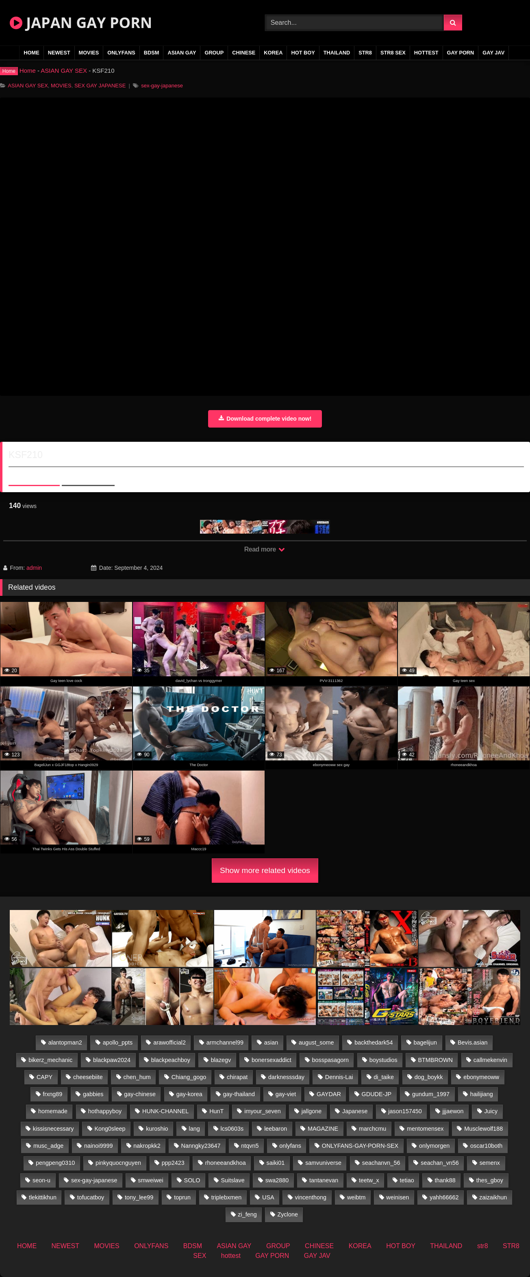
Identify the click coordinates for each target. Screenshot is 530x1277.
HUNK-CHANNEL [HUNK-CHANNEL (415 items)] (165, 1111)
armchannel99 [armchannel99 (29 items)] (224, 1042)
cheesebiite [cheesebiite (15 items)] (88, 1077)
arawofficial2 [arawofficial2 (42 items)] (169, 1042)
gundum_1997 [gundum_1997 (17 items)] (431, 1094)
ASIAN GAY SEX (64, 70)
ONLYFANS (121, 53)
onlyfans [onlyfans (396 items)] (290, 1145)
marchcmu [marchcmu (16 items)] (372, 1128)
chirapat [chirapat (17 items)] (237, 1077)
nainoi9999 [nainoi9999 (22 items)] (98, 1145)
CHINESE (243, 53)
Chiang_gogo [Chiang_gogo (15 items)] (189, 1077)
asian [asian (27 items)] (271, 1042)
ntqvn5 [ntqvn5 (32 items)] (249, 1145)
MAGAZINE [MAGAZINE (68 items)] (323, 1128)
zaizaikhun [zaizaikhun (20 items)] (493, 1197)
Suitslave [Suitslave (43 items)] (232, 1180)
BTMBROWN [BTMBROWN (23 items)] (435, 1060)
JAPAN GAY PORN (81, 23)
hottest (426, 53)
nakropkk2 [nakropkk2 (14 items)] (146, 1145)
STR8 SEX (393, 53)
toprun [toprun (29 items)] (182, 1197)
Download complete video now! (265, 418)
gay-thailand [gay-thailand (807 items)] (239, 1094)
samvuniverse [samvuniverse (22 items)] (323, 1163)
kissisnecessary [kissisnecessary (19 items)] (53, 1128)
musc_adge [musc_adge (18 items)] (48, 1145)
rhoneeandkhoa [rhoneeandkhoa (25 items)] (225, 1163)
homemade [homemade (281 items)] (52, 1111)
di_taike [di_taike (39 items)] (384, 1077)
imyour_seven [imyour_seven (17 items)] (262, 1111)
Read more (264, 549)
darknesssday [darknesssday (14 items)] (286, 1077)
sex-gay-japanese (162, 86)
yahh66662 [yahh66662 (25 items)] (444, 1197)
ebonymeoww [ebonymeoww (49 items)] (481, 1077)
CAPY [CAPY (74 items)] (44, 1077)
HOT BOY (303, 53)
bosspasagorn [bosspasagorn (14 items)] (330, 1060)
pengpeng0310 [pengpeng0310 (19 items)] (55, 1163)
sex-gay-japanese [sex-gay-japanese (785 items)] (94, 1180)
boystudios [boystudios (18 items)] (383, 1060)
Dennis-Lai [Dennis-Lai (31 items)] (339, 1077)
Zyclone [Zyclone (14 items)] (288, 1214)
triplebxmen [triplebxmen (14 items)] (226, 1197)
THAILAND (337, 53)
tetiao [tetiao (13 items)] (407, 1180)
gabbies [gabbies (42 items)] (93, 1094)
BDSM (151, 53)
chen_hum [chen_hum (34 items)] (137, 1077)
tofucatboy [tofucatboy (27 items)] (90, 1197)
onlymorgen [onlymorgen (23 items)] (434, 1145)
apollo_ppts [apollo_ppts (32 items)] (118, 1042)
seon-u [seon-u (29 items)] (41, 1180)
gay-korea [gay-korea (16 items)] (189, 1094)
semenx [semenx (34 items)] (490, 1163)
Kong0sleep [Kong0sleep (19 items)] (109, 1128)
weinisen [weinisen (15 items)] (397, 1197)
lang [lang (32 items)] (194, 1128)
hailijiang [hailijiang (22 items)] (481, 1094)
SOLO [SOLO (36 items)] (192, 1180)
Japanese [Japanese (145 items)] (354, 1111)
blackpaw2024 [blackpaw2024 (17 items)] (111, 1060)
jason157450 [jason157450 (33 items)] (404, 1111)
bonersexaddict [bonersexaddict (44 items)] (271, 1060)
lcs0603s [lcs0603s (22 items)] (232, 1128)
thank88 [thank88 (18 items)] (445, 1180)
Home (28, 70)
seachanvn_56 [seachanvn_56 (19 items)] (381, 1163)
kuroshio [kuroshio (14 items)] (157, 1128)
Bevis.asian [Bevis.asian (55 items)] (473, 1042)
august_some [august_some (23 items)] (316, 1042)
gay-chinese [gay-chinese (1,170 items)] (140, 1094)
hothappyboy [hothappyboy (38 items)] (105, 1111)
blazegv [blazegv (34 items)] (221, 1060)
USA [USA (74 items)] (268, 1197)
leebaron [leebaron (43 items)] (275, 1128)
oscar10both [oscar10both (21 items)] (486, 1145)
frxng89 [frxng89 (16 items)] (52, 1094)
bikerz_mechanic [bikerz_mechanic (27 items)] (50, 1060)
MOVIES (89, 53)
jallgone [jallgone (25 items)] (312, 1111)
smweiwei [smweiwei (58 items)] (150, 1180)
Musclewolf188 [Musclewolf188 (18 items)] (483, 1128)
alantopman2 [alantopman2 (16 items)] (65, 1042)
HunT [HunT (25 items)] (216, 1111)
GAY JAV (493, 53)
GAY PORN (460, 53)
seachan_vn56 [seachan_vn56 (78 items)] (440, 1163)
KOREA (273, 53)
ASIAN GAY (181, 53)
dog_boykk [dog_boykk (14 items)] (429, 1077)
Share (88, 474)
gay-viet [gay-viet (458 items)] (286, 1094)
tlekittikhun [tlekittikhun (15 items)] (42, 1197)
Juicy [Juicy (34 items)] (490, 1111)
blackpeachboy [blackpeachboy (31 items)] (170, 1060)
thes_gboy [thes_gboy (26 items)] (489, 1180)
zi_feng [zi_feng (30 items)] (247, 1214)
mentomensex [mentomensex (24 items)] (425, 1128)
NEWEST (59, 53)
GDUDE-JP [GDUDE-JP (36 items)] (377, 1094)
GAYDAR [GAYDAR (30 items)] (329, 1094)
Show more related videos (265, 870)
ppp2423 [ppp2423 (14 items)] (173, 1163)
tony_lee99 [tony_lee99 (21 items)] (139, 1197)
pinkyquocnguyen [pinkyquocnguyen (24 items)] (118, 1163)
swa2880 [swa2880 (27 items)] (277, 1180)
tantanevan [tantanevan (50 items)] (323, 1180)
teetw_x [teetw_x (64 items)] (369, 1180)
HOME (31, 53)
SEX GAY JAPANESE (100, 86)
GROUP (214, 53)
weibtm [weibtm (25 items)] (356, 1197)
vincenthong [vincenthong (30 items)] (310, 1197)
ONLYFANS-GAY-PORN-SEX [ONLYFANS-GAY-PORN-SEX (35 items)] (360, 1145)
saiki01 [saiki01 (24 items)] (276, 1163)
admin (34, 568)
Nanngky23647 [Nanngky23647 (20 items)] (201, 1145)
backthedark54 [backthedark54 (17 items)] (373, 1042)
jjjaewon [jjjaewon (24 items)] (453, 1111)
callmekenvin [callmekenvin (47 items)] (490, 1060)
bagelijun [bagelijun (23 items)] (425, 1042)
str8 (365, 53)
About (34, 474)
